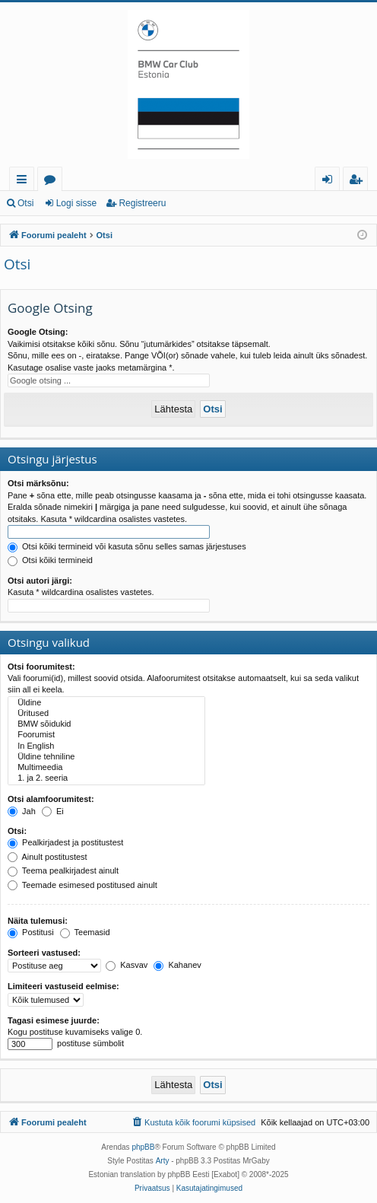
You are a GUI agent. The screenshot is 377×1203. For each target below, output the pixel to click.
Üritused (106, 713)
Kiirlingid (24, 181)
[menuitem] (193, 1122)
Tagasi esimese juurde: (54, 1020)
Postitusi (31, 932)
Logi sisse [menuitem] (330, 181)
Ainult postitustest (47, 856)
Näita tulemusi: (38, 920)
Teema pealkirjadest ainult (63, 870)
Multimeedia (106, 767)
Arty (162, 1161)
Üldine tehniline (106, 757)
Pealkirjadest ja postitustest (65, 842)
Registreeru (142, 203)
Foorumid (53, 181)
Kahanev (177, 964)
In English (106, 746)
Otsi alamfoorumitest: (51, 799)
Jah (22, 811)
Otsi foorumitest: (41, 666)
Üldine (106, 703)
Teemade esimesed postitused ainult (82, 885)
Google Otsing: (38, 331)
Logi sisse (76, 203)
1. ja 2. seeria (106, 778)
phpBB (142, 1147)
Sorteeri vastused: (44, 952)
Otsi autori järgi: (40, 580)
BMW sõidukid (106, 724)
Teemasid (85, 932)
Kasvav (126, 964)
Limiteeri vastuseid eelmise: (63, 986)
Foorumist (106, 735)
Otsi (25, 203)
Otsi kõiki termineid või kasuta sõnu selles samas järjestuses (127, 546)
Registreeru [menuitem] (358, 181)
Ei (53, 811)
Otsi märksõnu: (38, 483)
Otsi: (17, 830)
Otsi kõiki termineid (50, 560)
